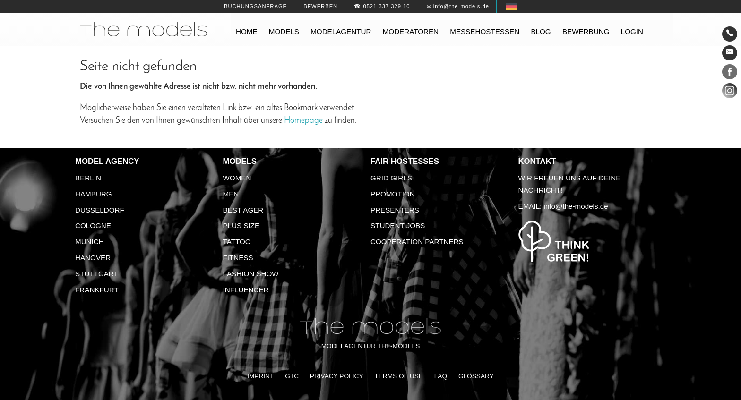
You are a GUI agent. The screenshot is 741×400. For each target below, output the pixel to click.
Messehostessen (484, 31)
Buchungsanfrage (255, 6)
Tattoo (237, 242)
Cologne (93, 225)
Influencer (246, 290)
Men (231, 194)
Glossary (476, 376)
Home (247, 31)
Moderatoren (411, 31)
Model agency (107, 161)
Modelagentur (340, 31)
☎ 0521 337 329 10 (382, 6)
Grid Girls (391, 178)
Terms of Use (398, 376)
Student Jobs (397, 225)
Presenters (394, 210)
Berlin (88, 178)
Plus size (241, 225)
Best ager (243, 210)
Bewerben (320, 6)
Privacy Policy (336, 376)
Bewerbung (586, 31)
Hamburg (93, 194)
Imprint (260, 376)
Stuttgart (96, 274)
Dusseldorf (99, 210)
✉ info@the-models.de (458, 6)
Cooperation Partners (417, 242)
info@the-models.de (576, 206)
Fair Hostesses (404, 161)
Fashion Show (251, 274)
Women (237, 178)
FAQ (440, 376)
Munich (89, 242)
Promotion (392, 194)
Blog (541, 31)
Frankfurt (97, 290)
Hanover (93, 258)
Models (284, 31)
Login (632, 31)
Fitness (238, 258)
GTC (292, 376)
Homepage (303, 121)
